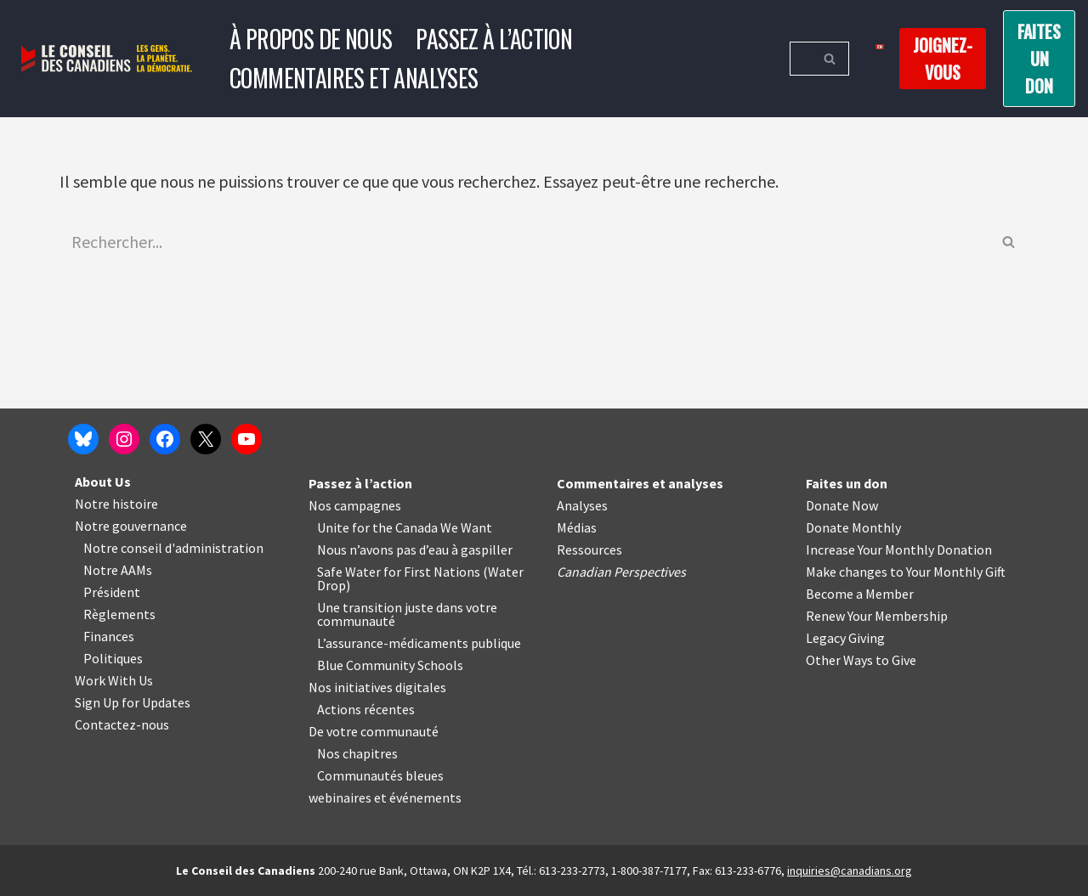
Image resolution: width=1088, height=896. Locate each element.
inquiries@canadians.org (849, 870)
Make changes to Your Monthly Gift (906, 571)
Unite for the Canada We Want (404, 527)
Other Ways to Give (861, 659)
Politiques (113, 658)
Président (111, 591)
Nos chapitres (357, 753)
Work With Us (114, 680)
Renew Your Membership (877, 615)
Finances (108, 636)
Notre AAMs (117, 569)
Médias (577, 527)
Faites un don (1039, 59)
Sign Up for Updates (132, 702)
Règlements (119, 614)
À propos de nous (311, 38)
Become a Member (860, 593)
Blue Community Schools (390, 665)
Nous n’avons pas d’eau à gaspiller (415, 549)
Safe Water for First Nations (398, 571)
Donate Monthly (853, 527)
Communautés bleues (380, 775)
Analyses (582, 505)
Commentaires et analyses (354, 77)
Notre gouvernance (131, 525)
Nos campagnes (355, 505)
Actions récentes (366, 709)
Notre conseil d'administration (173, 547)
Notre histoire (116, 503)
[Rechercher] (800, 59)
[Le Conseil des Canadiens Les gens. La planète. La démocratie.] (106, 59)
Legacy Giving (845, 637)
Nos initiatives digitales (377, 687)
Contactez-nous (122, 724)
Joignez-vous (942, 58)
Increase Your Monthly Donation (899, 549)
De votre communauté (374, 731)
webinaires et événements (385, 797)
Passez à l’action (494, 38)
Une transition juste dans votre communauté (407, 614)
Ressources (589, 549)
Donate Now (842, 505)
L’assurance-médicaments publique (419, 642)
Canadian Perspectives (621, 571)
